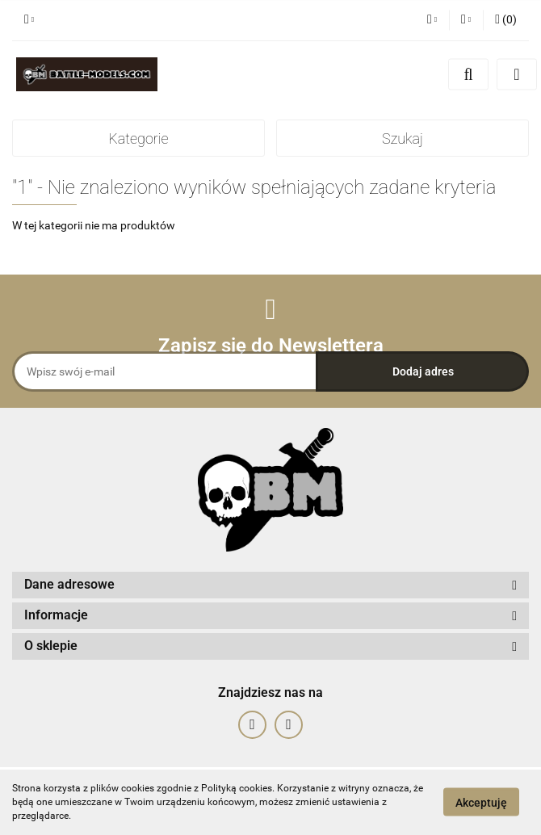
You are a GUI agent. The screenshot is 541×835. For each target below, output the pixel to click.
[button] (506, 20)
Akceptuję (481, 802)
